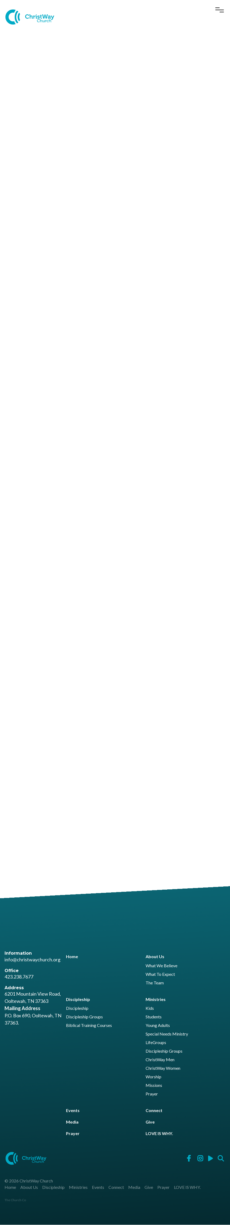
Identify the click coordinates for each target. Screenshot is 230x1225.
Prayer (152, 1094)
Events (73, 1110)
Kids (150, 1008)
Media (72, 1122)
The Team (155, 983)
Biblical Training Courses (89, 1025)
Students (154, 1017)
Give (150, 1122)
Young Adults (158, 1025)
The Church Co (15, 1200)
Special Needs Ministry (167, 1034)
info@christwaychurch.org (32, 959)
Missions (154, 1085)
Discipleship (78, 999)
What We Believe (161, 966)
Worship (153, 1077)
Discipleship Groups (84, 1017)
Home (72, 956)
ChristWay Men (160, 1059)
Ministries (156, 999)
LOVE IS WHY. (159, 1133)
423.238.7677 (19, 977)
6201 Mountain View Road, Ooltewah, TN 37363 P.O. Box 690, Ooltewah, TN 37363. (33, 1008)
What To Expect (160, 974)
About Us (155, 956)
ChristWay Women (163, 1068)
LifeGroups (156, 1042)
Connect (154, 1110)
